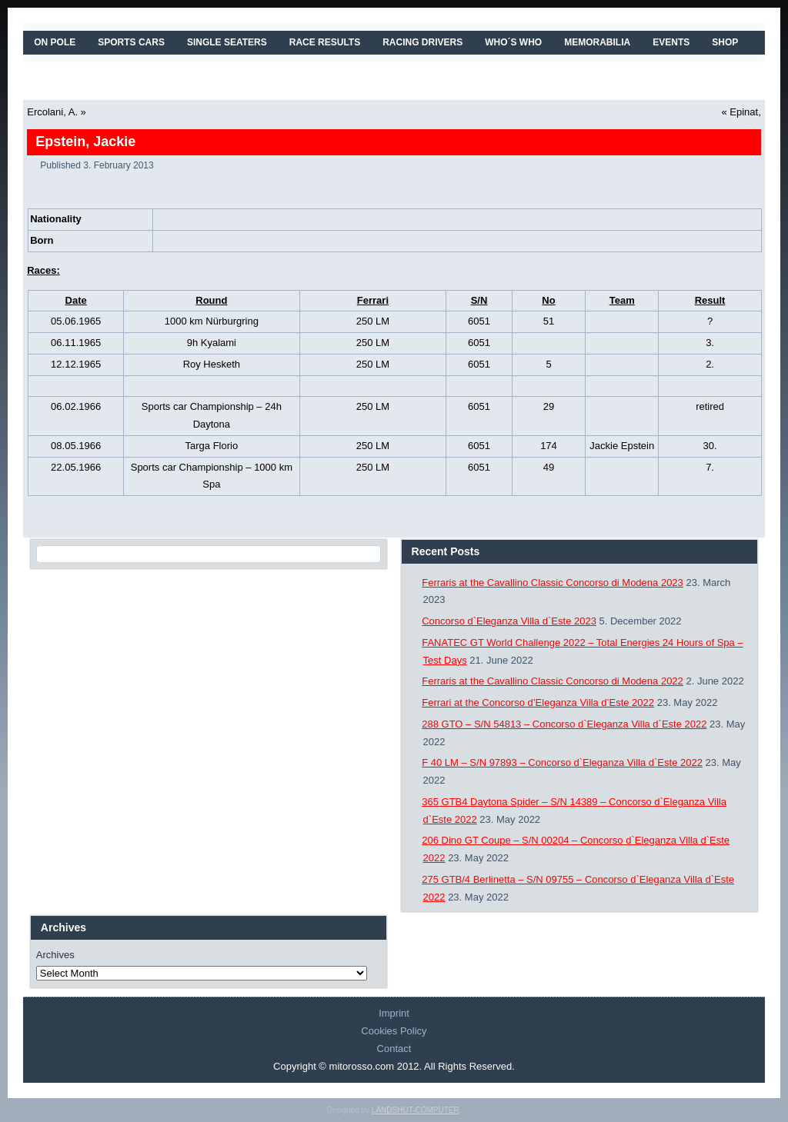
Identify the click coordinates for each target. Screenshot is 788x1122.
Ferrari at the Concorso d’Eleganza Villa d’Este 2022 (538, 702)
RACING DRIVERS (422, 42)
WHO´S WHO (513, 42)
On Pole (54, 42)
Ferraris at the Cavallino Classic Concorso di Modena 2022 (552, 681)
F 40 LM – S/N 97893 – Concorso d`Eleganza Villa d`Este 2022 (562, 762)
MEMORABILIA (597, 42)
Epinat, (745, 112)
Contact (394, 1048)
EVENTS (671, 42)
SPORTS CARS (131, 42)
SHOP (725, 42)
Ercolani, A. (52, 112)
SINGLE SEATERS (227, 42)
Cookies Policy (393, 1031)
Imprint (394, 1013)
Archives (55, 955)
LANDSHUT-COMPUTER (415, 1110)
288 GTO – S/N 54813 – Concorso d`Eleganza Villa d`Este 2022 (564, 724)
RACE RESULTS (324, 42)
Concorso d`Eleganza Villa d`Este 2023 (509, 621)
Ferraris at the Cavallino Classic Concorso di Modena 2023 (552, 582)
